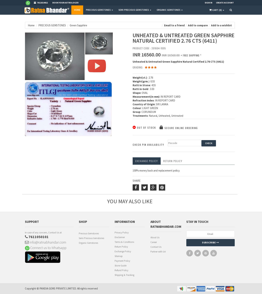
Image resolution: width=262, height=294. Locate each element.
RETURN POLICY (172, 161)
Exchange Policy (146, 161)
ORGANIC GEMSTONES (170, 9)
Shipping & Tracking (124, 275)
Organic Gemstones (88, 242)
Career (153, 242)
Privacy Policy (122, 232)
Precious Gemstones (89, 233)
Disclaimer (120, 237)
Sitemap (119, 256)
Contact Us (155, 246)
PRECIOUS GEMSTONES (99, 9)
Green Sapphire (78, 25)
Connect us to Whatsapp (45, 247)
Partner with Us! (158, 251)
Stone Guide (120, 265)
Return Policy (121, 246)
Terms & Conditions (124, 242)
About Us (154, 237)
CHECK (208, 143)
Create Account (225, 2)
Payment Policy (122, 260)
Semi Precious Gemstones (91, 238)
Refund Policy (121, 270)
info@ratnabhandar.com (45, 242)
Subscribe (210, 242)
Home (77, 9)
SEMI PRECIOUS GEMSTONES (134, 9)
